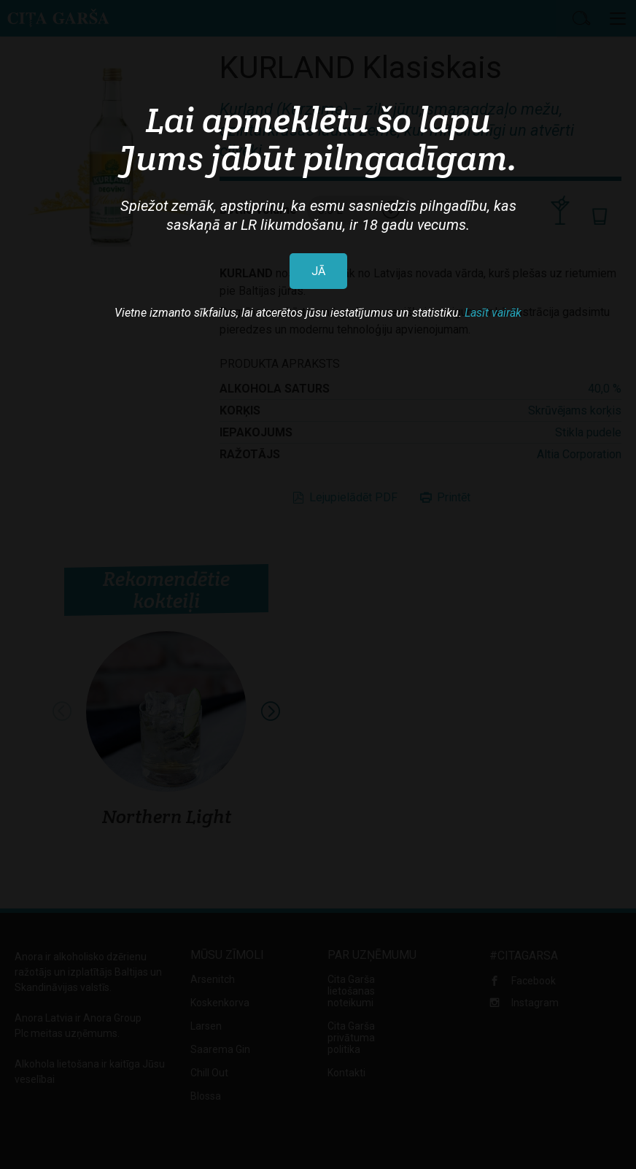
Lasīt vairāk (493, 313)
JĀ (318, 271)
